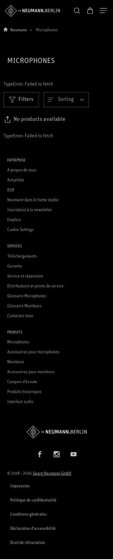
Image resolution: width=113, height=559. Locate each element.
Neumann (18, 29)
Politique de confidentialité (33, 499)
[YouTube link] (73, 454)
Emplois (14, 219)
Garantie (14, 265)
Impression (20, 485)
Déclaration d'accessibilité (33, 528)
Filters (21, 99)
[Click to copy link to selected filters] (35, 119)
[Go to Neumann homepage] (56, 432)
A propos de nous (21, 169)
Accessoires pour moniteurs (31, 371)
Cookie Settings (20, 229)
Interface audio (20, 401)
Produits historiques (24, 391)
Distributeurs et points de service (35, 285)
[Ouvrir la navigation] (103, 11)
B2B (10, 189)
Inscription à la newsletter (29, 209)
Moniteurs (15, 361)
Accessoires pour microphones (33, 351)
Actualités (15, 179)
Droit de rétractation (27, 542)
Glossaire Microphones (26, 295)
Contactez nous (20, 315)
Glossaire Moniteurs (24, 305)
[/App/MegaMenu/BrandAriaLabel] (32, 11)
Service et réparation (25, 275)
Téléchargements (22, 255)
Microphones (18, 341)
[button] (77, 11)
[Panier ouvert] (90, 10)
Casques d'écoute (22, 381)
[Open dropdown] (66, 99)
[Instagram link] (57, 454)
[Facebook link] (40, 454)
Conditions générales (28, 514)
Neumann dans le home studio (32, 199)
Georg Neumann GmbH (52, 473)
